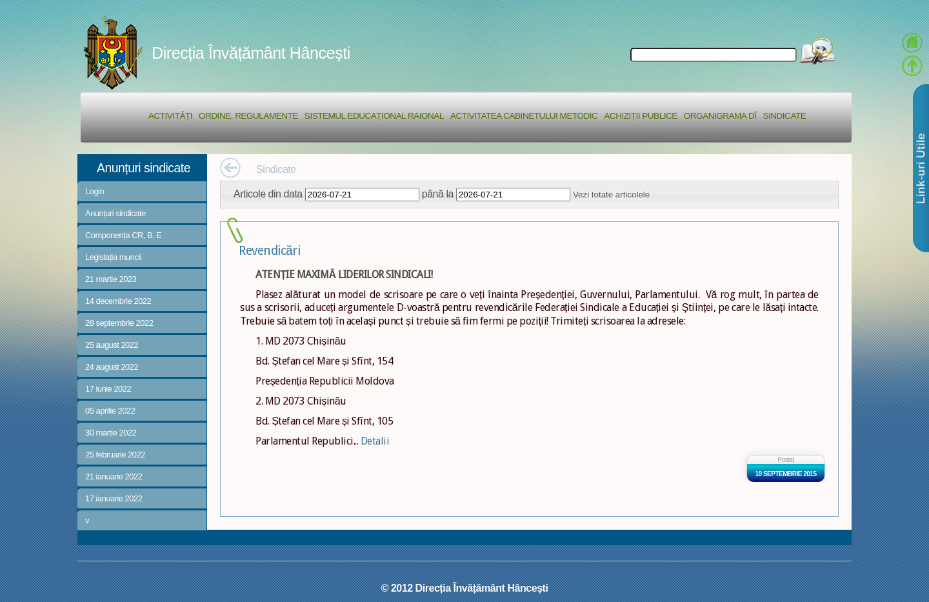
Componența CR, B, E (123, 235)
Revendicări (269, 250)
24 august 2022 (111, 367)
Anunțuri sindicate (115, 213)
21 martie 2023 (110, 279)
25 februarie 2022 (115, 454)
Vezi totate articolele (611, 194)
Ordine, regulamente (248, 116)
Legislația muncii (113, 257)
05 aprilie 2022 (110, 411)
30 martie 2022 (110, 432)
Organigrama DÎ (720, 116)
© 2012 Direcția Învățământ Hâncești (464, 588)
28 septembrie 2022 (119, 323)
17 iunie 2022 (108, 389)
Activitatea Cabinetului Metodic (523, 116)
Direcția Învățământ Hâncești (251, 53)
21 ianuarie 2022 (113, 476)
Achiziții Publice (640, 116)
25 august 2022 (111, 345)
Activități (170, 116)
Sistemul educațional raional (374, 116)
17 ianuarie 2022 (113, 498)
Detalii (375, 441)
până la (438, 193)
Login (94, 191)
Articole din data (268, 193)
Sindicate (784, 116)
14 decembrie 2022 (118, 301)
